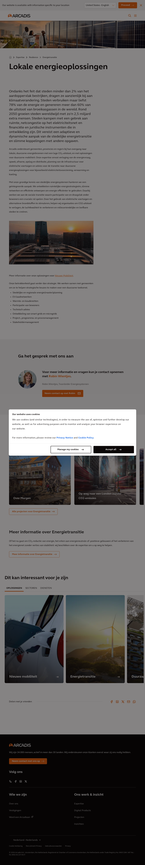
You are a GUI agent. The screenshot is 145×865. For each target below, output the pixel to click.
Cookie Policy (86, 438)
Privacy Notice (64, 438)
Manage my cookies (68, 449)
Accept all (110, 449)
